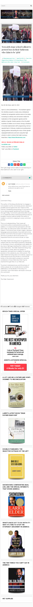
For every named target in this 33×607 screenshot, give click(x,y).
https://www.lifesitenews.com (16, 137)
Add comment (5, 195)
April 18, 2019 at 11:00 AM (23, 184)
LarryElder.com (5, 144)
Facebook (16, 149)
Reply (9, 191)
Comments (26, 62)
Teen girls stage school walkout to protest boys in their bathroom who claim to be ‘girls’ (16, 60)
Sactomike (11, 184)
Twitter (15, 146)
